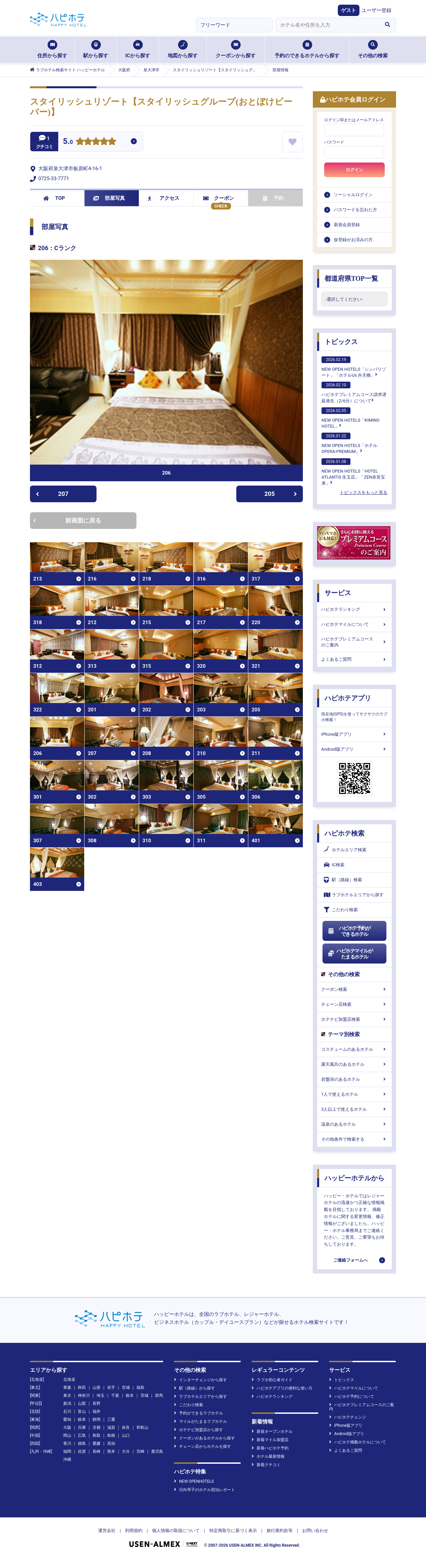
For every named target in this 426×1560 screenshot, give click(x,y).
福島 (140, 1387)
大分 (126, 1451)
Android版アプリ (354, 749)
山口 (126, 1435)
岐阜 (82, 1419)
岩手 (111, 1387)
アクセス (163, 198)
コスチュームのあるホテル (354, 1049)
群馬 (159, 1395)
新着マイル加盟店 (270, 1439)
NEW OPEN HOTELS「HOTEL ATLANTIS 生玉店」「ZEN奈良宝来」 (353, 472)
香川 (67, 1443)
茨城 (144, 1395)
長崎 (97, 1451)
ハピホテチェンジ (347, 1417)
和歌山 (142, 1427)
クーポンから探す (236, 49)
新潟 (67, 1403)
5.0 (68, 142)
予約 (273, 198)
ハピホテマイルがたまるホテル (350, 954)
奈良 (126, 1427)
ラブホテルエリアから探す (354, 895)
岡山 (67, 1435)
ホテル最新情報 (268, 1456)
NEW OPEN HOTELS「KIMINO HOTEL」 (350, 418)
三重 (111, 1419)
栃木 (130, 1395)
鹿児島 (157, 1451)
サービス (337, 592)
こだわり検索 (341, 910)
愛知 (67, 1419)
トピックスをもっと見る (363, 492)
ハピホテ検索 (344, 833)
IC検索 (334, 865)
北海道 (69, 1379)
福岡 (67, 1451)
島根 (111, 1435)
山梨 (82, 1403)
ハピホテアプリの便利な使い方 (282, 1388)
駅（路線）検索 (343, 880)
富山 (82, 1411)
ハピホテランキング (354, 609)
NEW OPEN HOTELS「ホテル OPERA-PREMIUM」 (349, 443)
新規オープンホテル (272, 1431)
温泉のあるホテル (354, 1124)
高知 (111, 1443)
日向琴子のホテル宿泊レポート (204, 1489)
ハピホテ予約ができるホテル (349, 931)
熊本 (111, 1451)
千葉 (115, 1395)
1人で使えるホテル (354, 1094)
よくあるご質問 (354, 659)
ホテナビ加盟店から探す (198, 1429)
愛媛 (97, 1443)
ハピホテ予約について (351, 1396)
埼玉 (101, 1395)
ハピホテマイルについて (354, 624)
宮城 (126, 1387)
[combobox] (327, 25)
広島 (82, 1435)
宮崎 (140, 1451)
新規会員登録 (347, 224)
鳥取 (97, 1435)
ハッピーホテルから (354, 1178)
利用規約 (133, 1530)
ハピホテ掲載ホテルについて (357, 1442)
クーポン (218, 198)
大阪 (67, 1427)
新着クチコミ (266, 1464)
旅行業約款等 (280, 1530)
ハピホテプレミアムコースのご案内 (354, 641)
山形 (97, 1387)
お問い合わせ (315, 1530)
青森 (67, 1387)
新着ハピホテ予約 (270, 1448)
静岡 (97, 1419)
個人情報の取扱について (176, 1530)
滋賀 (111, 1427)
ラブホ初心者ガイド (272, 1379)
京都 (97, 1427)
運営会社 (106, 1530)
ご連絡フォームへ (350, 1260)
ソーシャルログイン (353, 194)
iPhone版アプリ (354, 734)
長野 (97, 1403)
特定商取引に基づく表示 (233, 1530)
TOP (54, 198)
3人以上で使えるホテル (354, 1109)
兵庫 (82, 1427)
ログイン (354, 169)
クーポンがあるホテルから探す (204, 1438)
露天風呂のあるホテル (354, 1064)
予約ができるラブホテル (198, 1413)
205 (281, 493)
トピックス (341, 341)
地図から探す (183, 49)
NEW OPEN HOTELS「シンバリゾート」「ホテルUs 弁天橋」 (353, 367)
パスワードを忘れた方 (355, 209)
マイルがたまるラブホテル (200, 1421)
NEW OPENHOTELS (194, 1481)
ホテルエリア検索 (345, 850)
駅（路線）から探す (194, 1388)
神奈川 (84, 1395)
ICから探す (137, 49)
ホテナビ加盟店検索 (354, 1019)
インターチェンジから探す (200, 1379)
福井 (97, 1411)
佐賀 (82, 1451)
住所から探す (52, 49)
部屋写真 (109, 198)
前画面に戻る (67, 520)
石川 (67, 1411)
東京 (67, 1395)
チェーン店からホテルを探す (202, 1446)
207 (52, 493)
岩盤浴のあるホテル (354, 1079)
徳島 (82, 1443)
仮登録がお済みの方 (353, 239)
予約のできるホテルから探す (307, 49)
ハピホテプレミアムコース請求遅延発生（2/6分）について (353, 392)
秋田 (82, 1387)
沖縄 (67, 1459)
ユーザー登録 (376, 10)
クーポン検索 (354, 989)
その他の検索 (373, 49)
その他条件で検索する (354, 1139)
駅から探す (95, 49)
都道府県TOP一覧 (351, 278)
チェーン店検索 (354, 1004)
